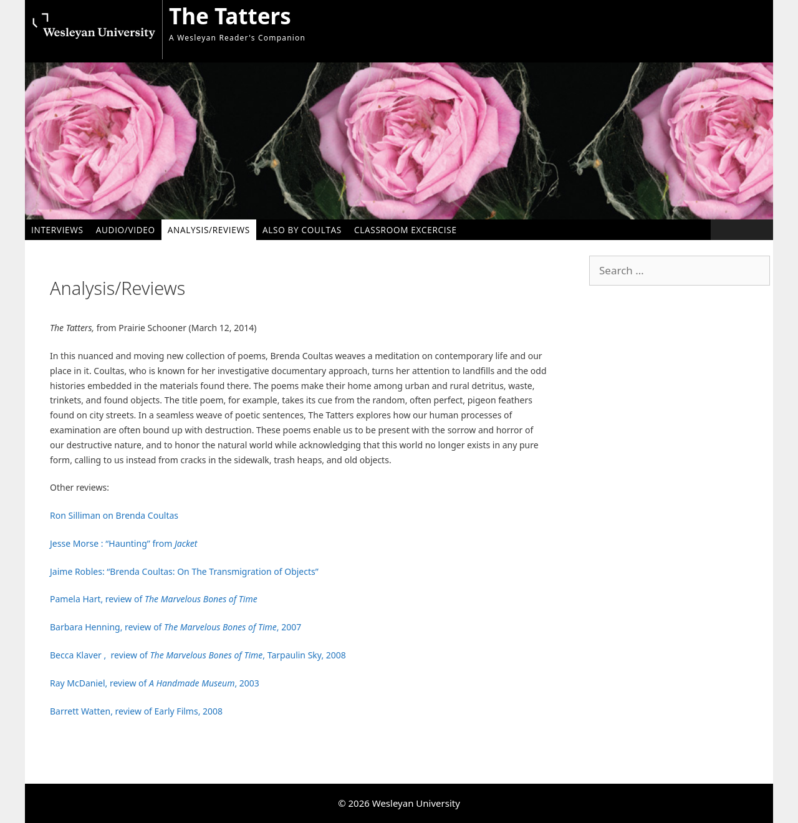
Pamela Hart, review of (154, 599)
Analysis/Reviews (209, 230)
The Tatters (230, 16)
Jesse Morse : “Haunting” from (123, 543)
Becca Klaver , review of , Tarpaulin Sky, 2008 (198, 655)
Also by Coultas (302, 230)
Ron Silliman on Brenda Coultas (114, 515)
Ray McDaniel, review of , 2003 (154, 683)
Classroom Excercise (405, 230)
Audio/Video (125, 230)
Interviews (57, 230)
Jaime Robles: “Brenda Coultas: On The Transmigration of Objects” (184, 571)
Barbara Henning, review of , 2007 (175, 627)
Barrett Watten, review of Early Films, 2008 (136, 711)
